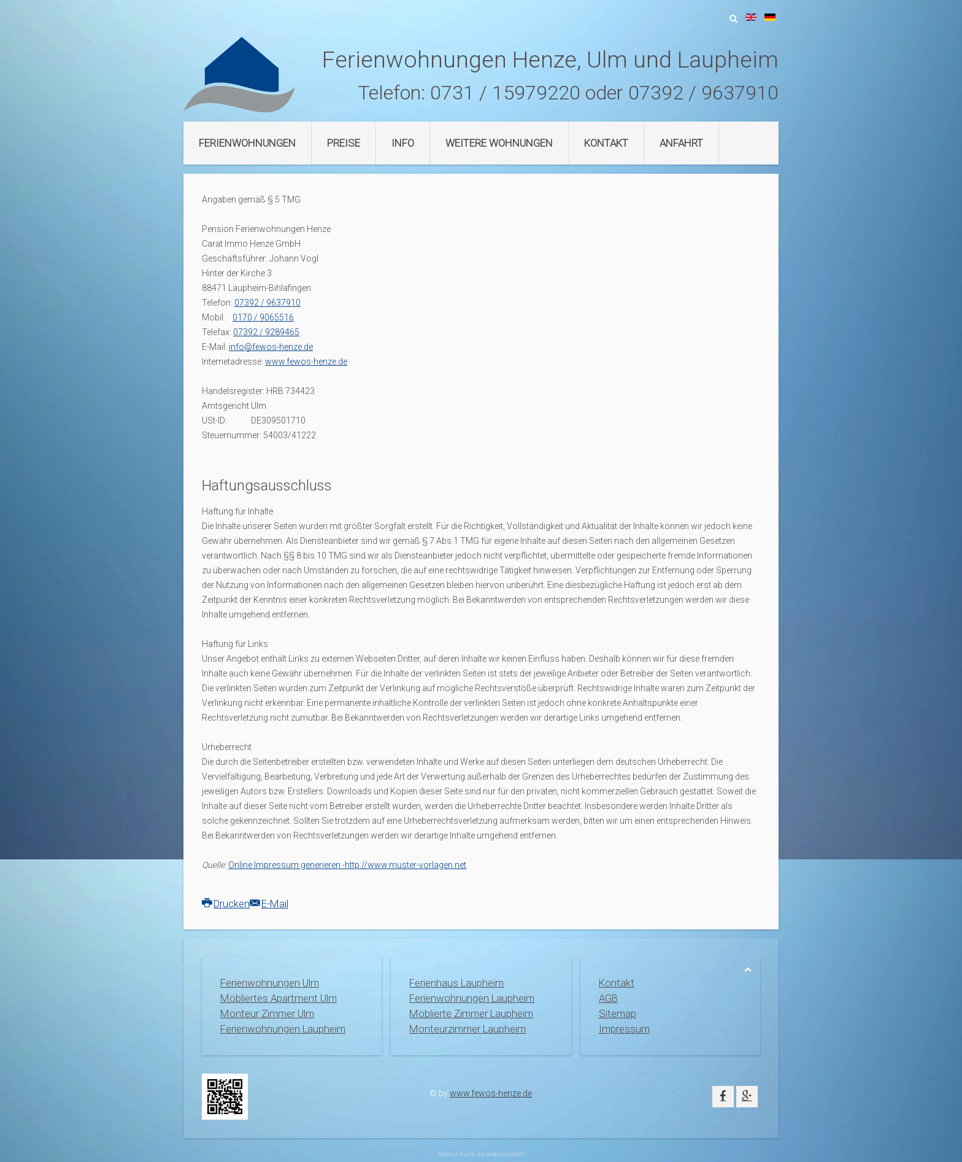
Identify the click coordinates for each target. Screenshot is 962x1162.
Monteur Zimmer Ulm (267, 1013)
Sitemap (617, 1013)
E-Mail (269, 903)
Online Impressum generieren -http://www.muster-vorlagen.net (347, 865)
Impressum (624, 1029)
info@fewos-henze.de (271, 347)
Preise (343, 143)
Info (402, 143)
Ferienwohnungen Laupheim (282, 1029)
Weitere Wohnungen (499, 143)
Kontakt (606, 143)
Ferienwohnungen (247, 143)
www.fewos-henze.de (306, 361)
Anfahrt (681, 143)
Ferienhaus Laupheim (456, 983)
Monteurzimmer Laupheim (467, 1029)
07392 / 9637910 (703, 92)
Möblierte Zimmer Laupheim (471, 1013)
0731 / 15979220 (505, 92)
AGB (608, 998)
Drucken (226, 903)
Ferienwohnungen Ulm (269, 983)
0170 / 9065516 (263, 317)
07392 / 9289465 (266, 332)
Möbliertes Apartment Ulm (278, 998)
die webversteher (501, 1154)
